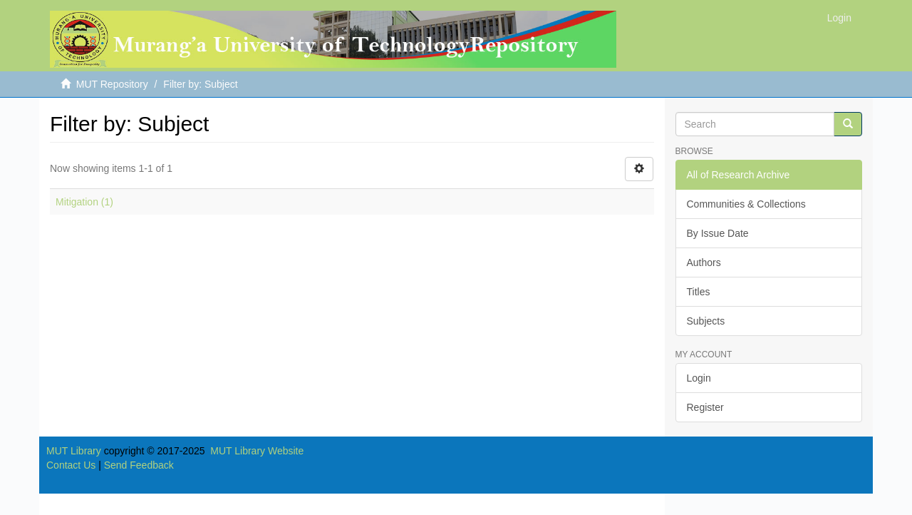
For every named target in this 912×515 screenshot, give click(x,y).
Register (705, 407)
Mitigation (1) (84, 202)
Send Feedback (139, 465)
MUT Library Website (257, 451)
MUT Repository (112, 84)
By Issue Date (718, 233)
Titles (698, 291)
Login (699, 378)
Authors (704, 262)
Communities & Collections (746, 204)
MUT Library (73, 451)
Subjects (706, 321)
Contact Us (70, 465)
